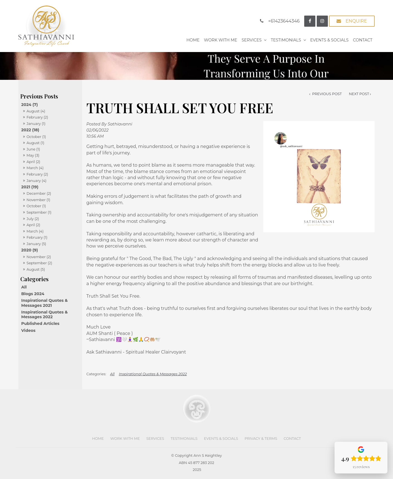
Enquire (356, 21)
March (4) (34, 168)
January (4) (36, 180)
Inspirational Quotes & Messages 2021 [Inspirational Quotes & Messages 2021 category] (44, 303)
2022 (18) (30, 129)
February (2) (37, 117)
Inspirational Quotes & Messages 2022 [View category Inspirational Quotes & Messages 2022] (153, 374)
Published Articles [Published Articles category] (40, 323)
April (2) (33, 161)
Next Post (359, 94)
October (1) (36, 136)
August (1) (35, 142)
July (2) (32, 218)
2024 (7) (29, 104)
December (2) (38, 193)
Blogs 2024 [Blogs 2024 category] (32, 293)
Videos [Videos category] (28, 330)
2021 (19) (29, 186)
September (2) (39, 263)
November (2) (38, 257)
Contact (362, 40)
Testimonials (286, 40)
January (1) (35, 123)
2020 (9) (29, 250)
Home (193, 40)
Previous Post (326, 94)
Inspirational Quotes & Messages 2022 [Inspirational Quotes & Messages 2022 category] (44, 314)
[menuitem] (98, 439)
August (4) (35, 111)
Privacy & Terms (261, 438)
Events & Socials (329, 40)
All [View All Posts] (24, 287)
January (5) (36, 243)
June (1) (33, 149)
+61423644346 (284, 21)
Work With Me (220, 40)
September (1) (38, 212)
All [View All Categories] (112, 374)
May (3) (32, 155)
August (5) (35, 269)
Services (252, 40)
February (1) (36, 237)
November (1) (38, 199)
